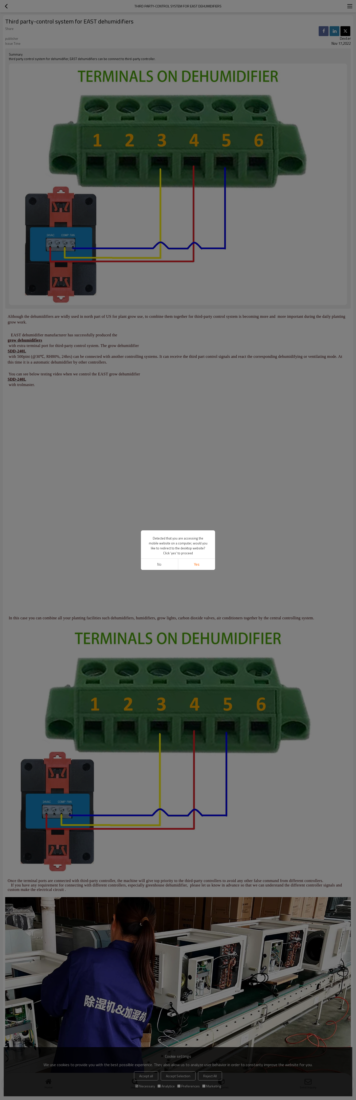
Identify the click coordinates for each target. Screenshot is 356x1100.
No (159, 564)
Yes (197, 564)
